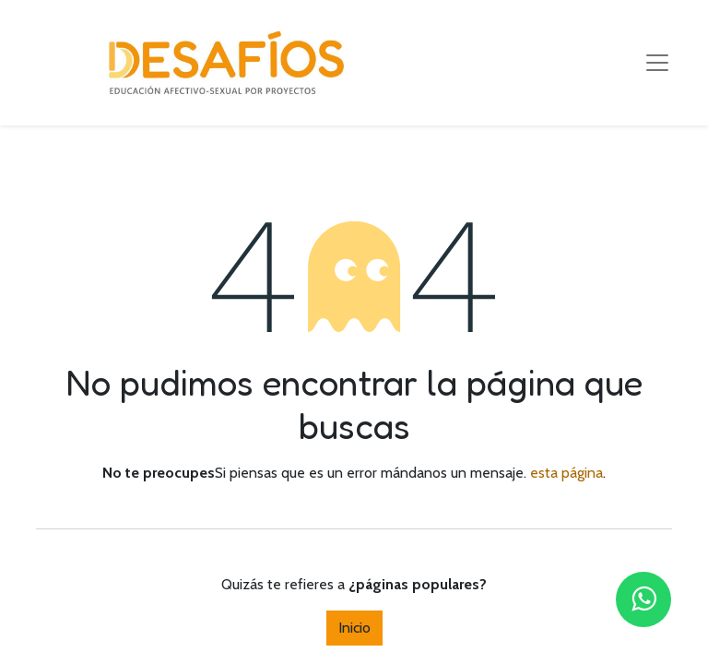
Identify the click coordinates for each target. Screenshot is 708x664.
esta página (566, 472)
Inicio (354, 627)
